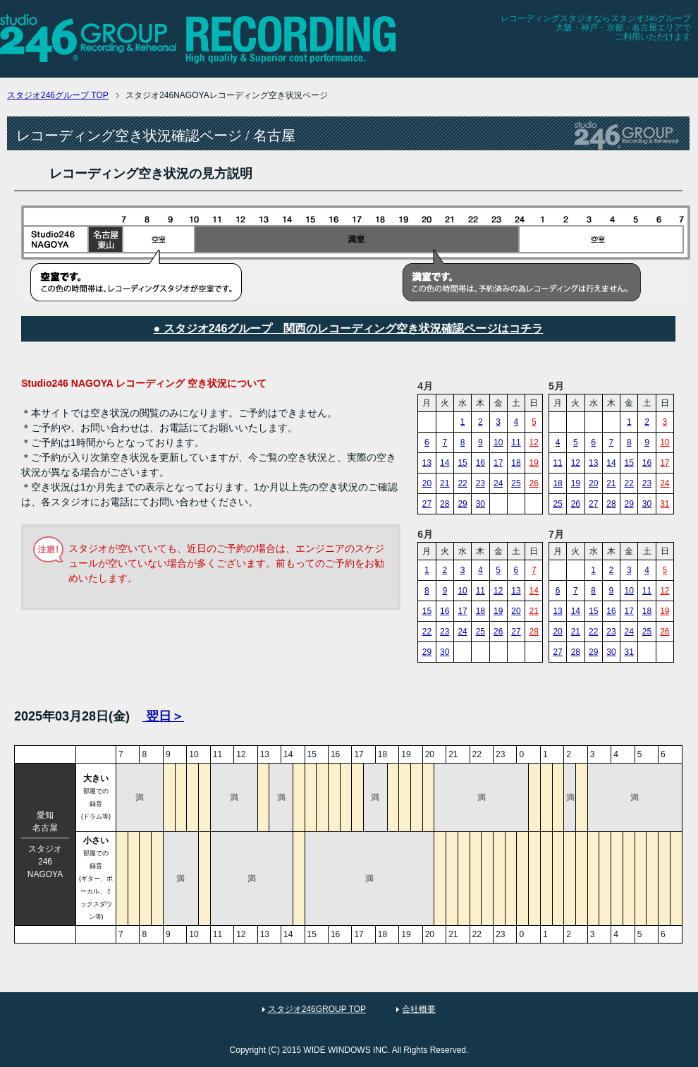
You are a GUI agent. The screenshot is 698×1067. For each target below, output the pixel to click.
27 (426, 504)
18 (515, 463)
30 (480, 504)
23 (480, 483)
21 (444, 483)
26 (534, 483)
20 (426, 483)
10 (498, 442)
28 (444, 504)
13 (426, 463)
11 (515, 442)
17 (498, 463)
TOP (58, 95)
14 (444, 463)
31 (664, 504)
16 (480, 463)
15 (462, 463)
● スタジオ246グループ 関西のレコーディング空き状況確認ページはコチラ (349, 328)
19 (534, 463)
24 (498, 483)
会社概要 (419, 1009)
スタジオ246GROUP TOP (317, 1009)
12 (534, 442)
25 (515, 483)
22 (462, 483)
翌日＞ (163, 716)
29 (462, 504)
